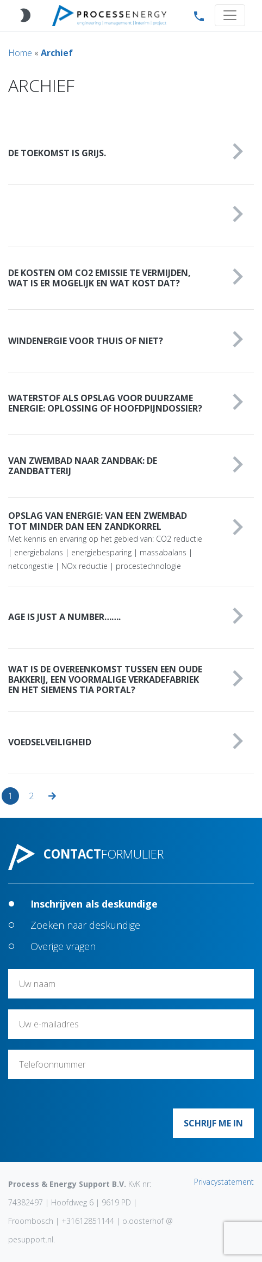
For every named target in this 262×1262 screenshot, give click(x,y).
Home (20, 53)
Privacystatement (224, 1182)
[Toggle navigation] (230, 15)
